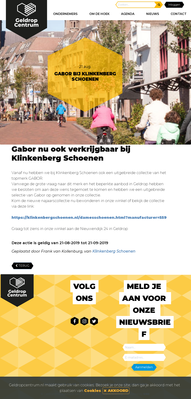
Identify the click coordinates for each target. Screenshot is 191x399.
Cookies (92, 390)
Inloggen (174, 4)
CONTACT (179, 14)
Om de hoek (99, 14)
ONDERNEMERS (65, 14)
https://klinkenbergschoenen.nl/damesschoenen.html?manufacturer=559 (89, 217)
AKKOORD (116, 390)
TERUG (22, 265)
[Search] (136, 5)
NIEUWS (152, 14)
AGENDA (127, 14)
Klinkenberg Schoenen (113, 251)
